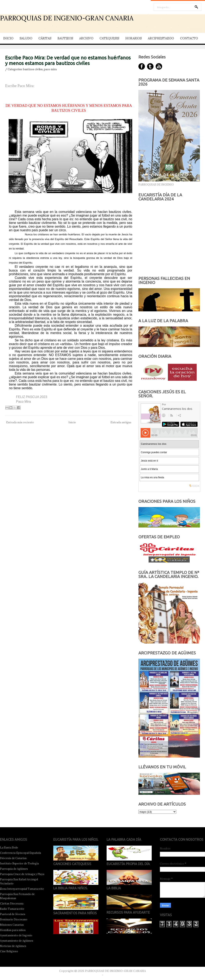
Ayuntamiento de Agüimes (16, 940)
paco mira (50, 69)
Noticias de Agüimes (13, 946)
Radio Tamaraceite (12, 909)
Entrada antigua (120, 422)
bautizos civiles (33, 69)
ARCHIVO (86, 38)
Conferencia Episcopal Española (20, 853)
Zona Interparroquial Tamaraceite (22, 889)
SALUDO (25, 38)
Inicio (72, 422)
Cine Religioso (9, 951)
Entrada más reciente (20, 422)
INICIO (8, 38)
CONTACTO (189, 38)
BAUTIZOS (65, 38)
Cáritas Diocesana (11, 903)
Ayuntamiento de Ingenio (16, 935)
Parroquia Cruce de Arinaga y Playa (22, 874)
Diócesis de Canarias (13, 858)
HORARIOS (133, 38)
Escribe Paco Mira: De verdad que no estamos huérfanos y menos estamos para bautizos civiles (68, 60)
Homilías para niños (13, 930)
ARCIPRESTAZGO (161, 38)
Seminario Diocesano (13, 919)
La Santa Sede (9, 847)
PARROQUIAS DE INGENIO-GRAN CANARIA (66, 18)
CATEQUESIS (109, 38)
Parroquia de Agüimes (14, 869)
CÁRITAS (44, 38)
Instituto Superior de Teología (19, 863)
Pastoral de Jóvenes (12, 914)
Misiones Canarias (12, 925)
